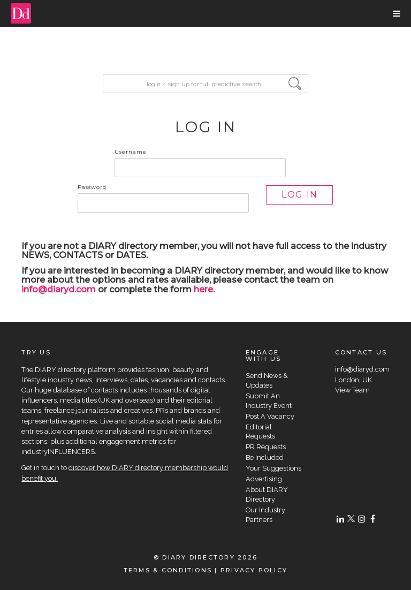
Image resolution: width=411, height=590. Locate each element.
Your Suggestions (273, 468)
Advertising (264, 479)
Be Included (265, 457)
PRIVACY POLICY (253, 570)
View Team (352, 390)
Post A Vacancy (270, 416)
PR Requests (266, 447)
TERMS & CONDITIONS (168, 570)
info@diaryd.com (58, 289)
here (203, 289)
